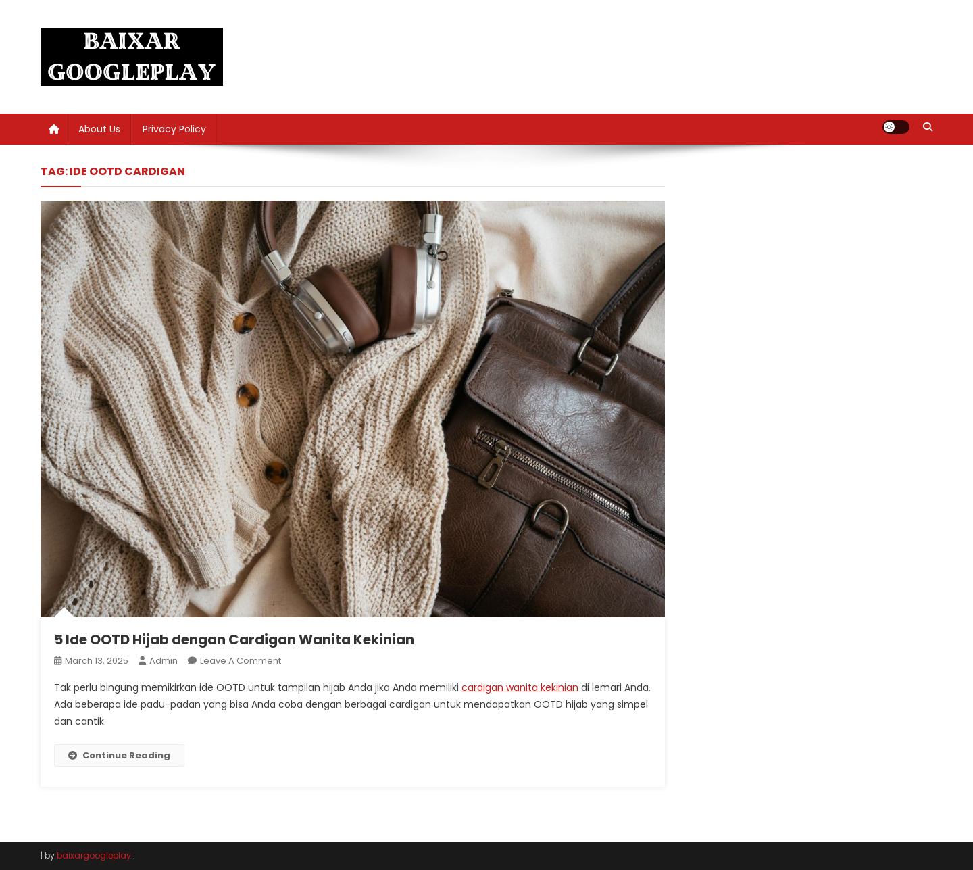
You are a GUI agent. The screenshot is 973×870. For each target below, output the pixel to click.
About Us (99, 129)
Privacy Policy (174, 129)
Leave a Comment (240, 660)
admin (163, 660)
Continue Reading (119, 755)
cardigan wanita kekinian (519, 687)
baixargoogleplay (94, 855)
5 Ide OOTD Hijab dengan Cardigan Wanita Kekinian (234, 639)
